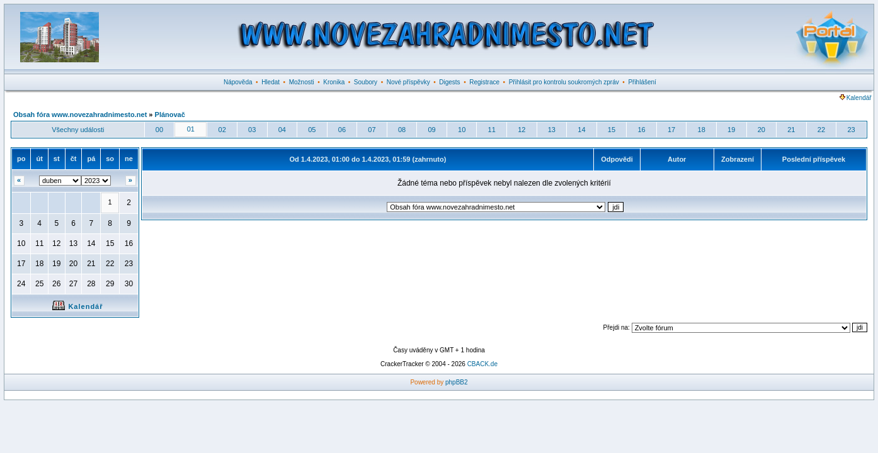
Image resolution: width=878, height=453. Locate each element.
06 (342, 129)
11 (492, 129)
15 (611, 129)
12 (521, 129)
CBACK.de (482, 364)
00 (159, 129)
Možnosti (301, 82)
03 (252, 129)
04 (282, 129)
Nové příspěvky (408, 82)
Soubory (365, 82)
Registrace (484, 82)
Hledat (270, 82)
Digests (449, 82)
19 (731, 129)
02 (222, 129)
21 (791, 129)
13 (552, 129)
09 (431, 129)
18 (701, 129)
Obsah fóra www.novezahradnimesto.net (80, 114)
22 (821, 129)
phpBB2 (456, 382)
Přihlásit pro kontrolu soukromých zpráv (564, 82)
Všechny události (78, 129)
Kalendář (856, 97)
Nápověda (238, 82)
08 (402, 129)
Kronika (334, 82)
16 (641, 129)
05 (312, 129)
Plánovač (170, 114)
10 (461, 129)
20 (761, 129)
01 (191, 129)
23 (851, 129)
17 (671, 129)
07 (371, 129)
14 (581, 129)
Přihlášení (642, 82)
